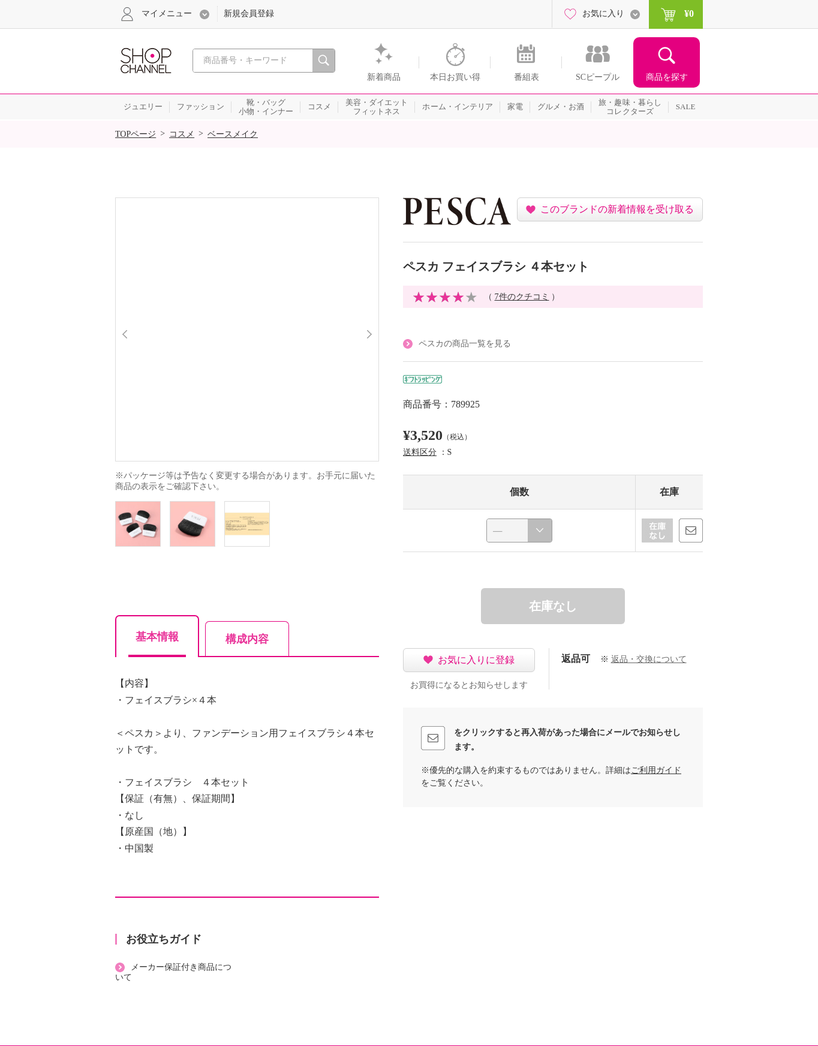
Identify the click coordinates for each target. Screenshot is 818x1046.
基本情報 (157, 637)
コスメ (181, 134)
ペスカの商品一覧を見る (465, 343)
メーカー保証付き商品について (173, 972)
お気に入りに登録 (476, 660)
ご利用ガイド (656, 770)
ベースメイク (232, 134)
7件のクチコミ (522, 296)
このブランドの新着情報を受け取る (617, 209)
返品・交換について (649, 659)
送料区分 (420, 452)
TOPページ (135, 134)
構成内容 (247, 639)
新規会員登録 (249, 13)
